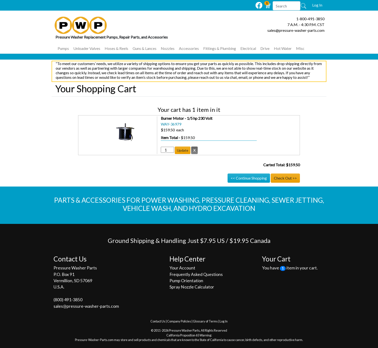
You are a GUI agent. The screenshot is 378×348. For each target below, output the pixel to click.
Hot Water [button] (283, 48)
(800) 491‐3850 (68, 299)
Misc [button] (300, 48)
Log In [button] (317, 5)
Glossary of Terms (205, 321)
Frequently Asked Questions (196, 274)
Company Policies (179, 321)
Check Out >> (285, 178)
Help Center (187, 259)
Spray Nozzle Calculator (191, 286)
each (179, 129)
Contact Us (157, 321)
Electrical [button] (248, 48)
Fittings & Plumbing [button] (219, 48)
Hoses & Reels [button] (116, 48)
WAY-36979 (171, 124)
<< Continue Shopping (249, 178)
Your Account (182, 267)
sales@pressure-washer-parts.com (295, 30)
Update (182, 150)
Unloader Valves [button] (86, 48)
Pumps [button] (63, 48)
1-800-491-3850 (310, 18)
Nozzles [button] (168, 48)
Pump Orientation (186, 280)
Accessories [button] (189, 48)
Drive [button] (265, 48)
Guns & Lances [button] (144, 48)
